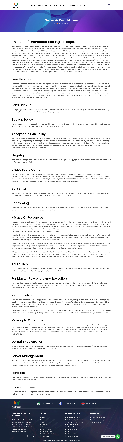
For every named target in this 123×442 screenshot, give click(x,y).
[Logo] (16, 5)
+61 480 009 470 (69, 404)
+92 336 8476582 (47, 404)
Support (83, 5)
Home (33, 5)
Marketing (63, 5)
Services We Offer (51, 5)
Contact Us (74, 5)
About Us (40, 5)
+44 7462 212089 (91, 404)
